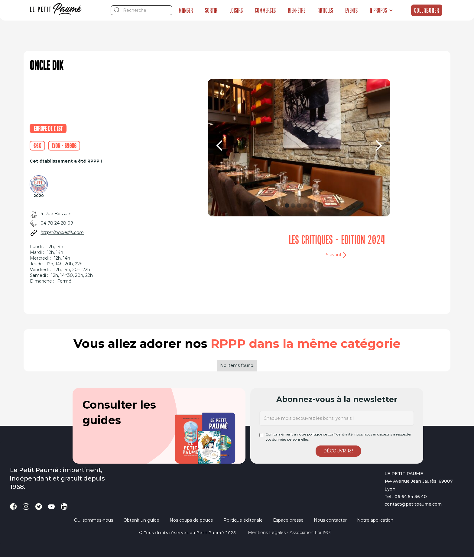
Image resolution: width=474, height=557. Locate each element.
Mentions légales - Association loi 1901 (290, 532)
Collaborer (426, 10)
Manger (186, 10)
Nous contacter (330, 520)
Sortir (211, 10)
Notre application (375, 520)
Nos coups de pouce (191, 520)
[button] (381, 10)
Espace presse (288, 520)
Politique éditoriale (243, 520)
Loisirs (236, 10)
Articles (325, 10)
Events (351, 10)
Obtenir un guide (141, 520)
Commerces (265, 10)
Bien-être (296, 10)
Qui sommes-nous (93, 520)
